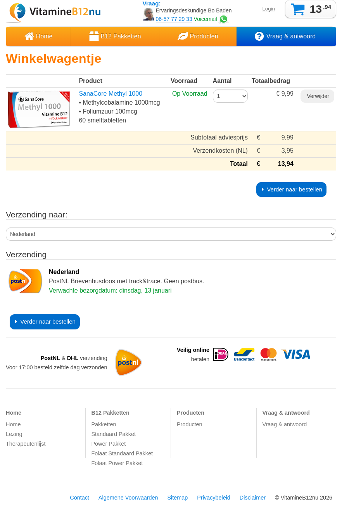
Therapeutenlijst (25, 444)
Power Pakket (109, 444)
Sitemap (177, 497)
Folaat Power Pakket (117, 463)
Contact (79, 497)
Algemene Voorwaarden (128, 497)
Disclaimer (253, 497)
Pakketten (104, 424)
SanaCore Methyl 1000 (110, 93)
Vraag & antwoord (286, 36)
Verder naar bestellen (292, 189)
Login (268, 9)
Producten (198, 36)
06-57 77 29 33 (174, 19)
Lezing (14, 434)
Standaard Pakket (114, 434)
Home (38, 36)
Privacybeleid (213, 497)
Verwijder (317, 96)
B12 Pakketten (115, 36)
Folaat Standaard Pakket (122, 453)
